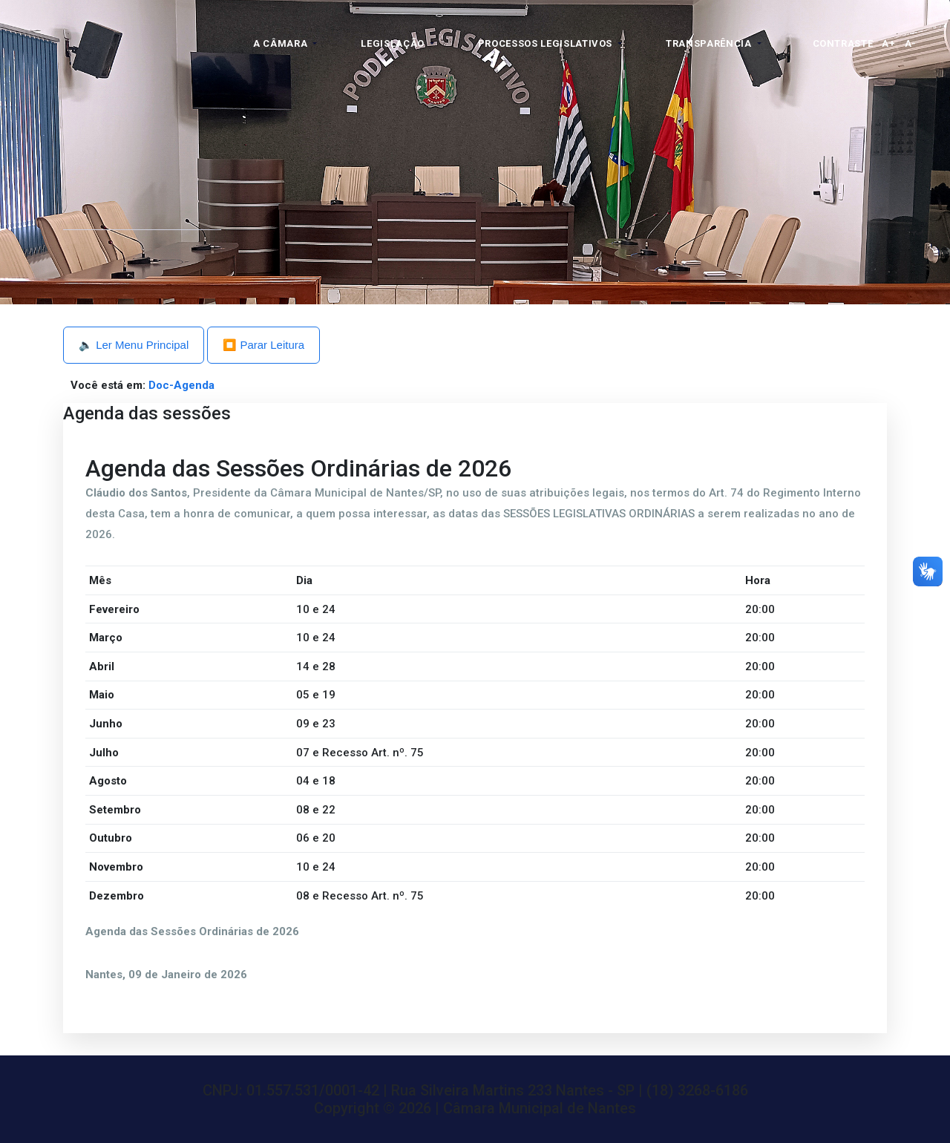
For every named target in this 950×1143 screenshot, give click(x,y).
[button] (285, 44)
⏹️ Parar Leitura (263, 344)
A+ (888, 43)
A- (911, 43)
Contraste (843, 43)
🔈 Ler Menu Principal (134, 344)
